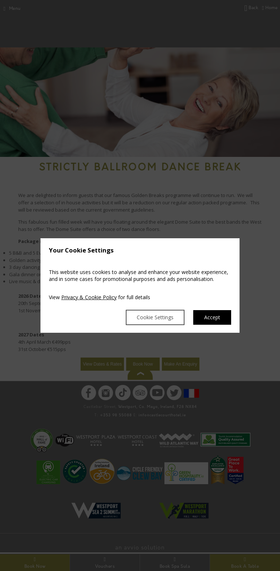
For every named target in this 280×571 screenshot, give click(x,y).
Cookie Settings (155, 317)
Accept (212, 317)
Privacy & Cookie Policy (89, 297)
